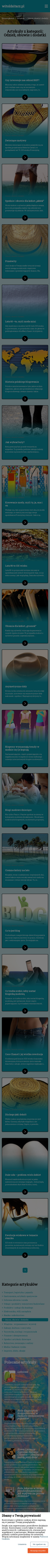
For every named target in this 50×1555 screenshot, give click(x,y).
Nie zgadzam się (39, 1544)
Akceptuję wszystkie (38, 1551)
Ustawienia (22, 1544)
